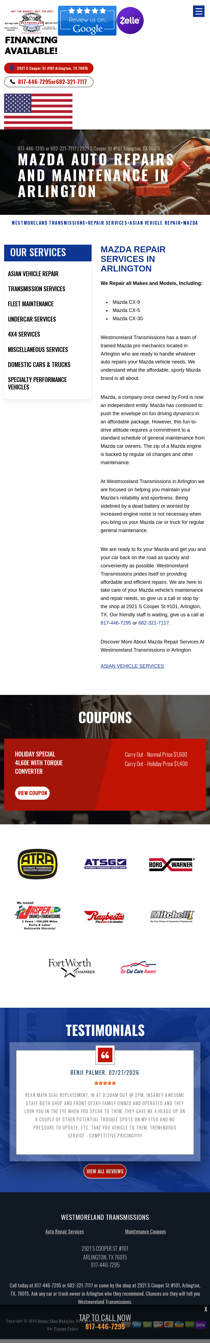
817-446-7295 (34, 81)
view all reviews (105, 1186)
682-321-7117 (71, 81)
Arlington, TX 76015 (141, 148)
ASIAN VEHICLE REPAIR (155, 234)
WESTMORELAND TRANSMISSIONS (49, 234)
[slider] (105, 1098)
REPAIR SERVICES (107, 234)
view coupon (45, 806)
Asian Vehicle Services (132, 678)
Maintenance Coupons (145, 1246)
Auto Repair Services (64, 1246)
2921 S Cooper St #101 (101, 148)
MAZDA (190, 234)
